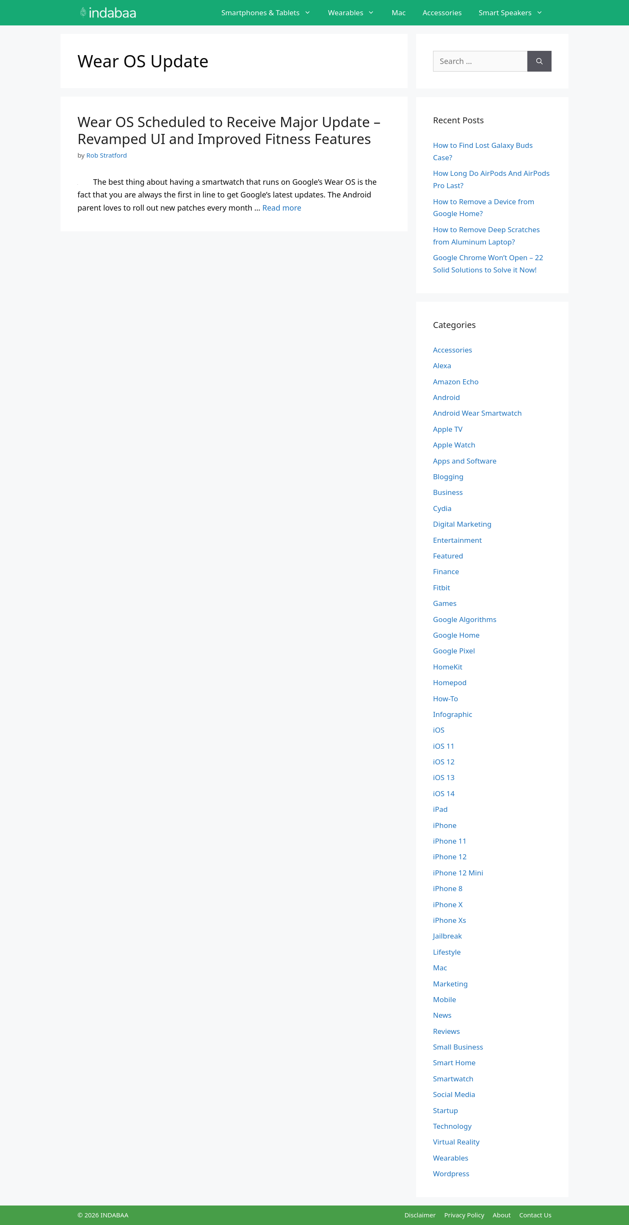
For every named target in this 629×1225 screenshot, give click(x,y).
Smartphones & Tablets (270, 12)
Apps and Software (465, 461)
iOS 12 (444, 762)
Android (446, 397)
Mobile (444, 999)
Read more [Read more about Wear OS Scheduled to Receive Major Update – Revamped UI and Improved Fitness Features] (281, 208)
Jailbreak (447, 936)
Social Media (454, 1094)
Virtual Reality (456, 1142)
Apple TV (448, 429)
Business (448, 492)
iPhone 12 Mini (458, 873)
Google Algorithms (465, 619)
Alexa (442, 365)
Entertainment (457, 540)
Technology (452, 1126)
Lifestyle (447, 952)
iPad (440, 809)
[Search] (539, 61)
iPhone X (448, 904)
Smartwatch (453, 1078)
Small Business (458, 1047)
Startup (445, 1110)
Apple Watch (454, 445)
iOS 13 (444, 777)
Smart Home (454, 1062)
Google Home (456, 635)
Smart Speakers (515, 12)
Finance (446, 571)
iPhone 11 (449, 841)
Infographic (452, 714)
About (502, 1215)
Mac (399, 12)
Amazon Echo (456, 381)
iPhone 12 (449, 856)
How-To (445, 698)
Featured (448, 556)
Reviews (446, 1031)
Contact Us (535, 1215)
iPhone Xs (449, 920)
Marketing (450, 984)
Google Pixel (454, 651)
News (442, 1015)
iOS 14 (444, 793)
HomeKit (447, 667)
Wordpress (451, 1173)
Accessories (441, 12)
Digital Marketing (462, 524)
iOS (438, 730)
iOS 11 (444, 746)
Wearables (355, 12)
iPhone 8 (448, 888)
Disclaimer (420, 1215)
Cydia (442, 508)
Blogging (448, 476)
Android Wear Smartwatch (477, 413)
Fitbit (441, 587)
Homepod (450, 682)
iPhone (445, 825)
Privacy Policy (464, 1215)
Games (445, 603)
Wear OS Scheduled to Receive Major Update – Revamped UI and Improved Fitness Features (229, 130)
